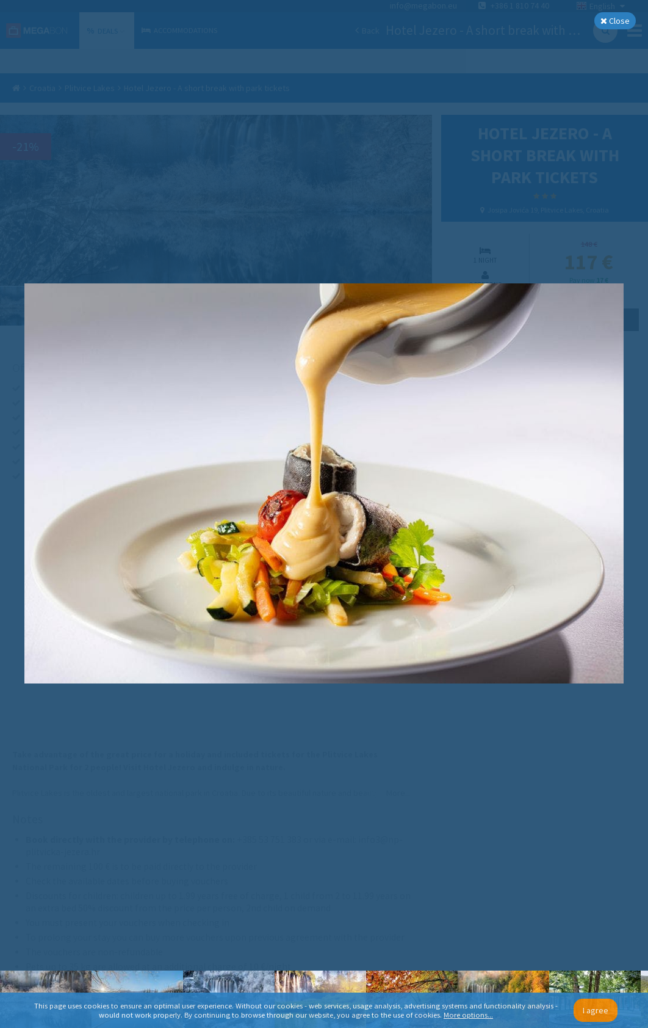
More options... (468, 1014)
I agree (595, 1010)
